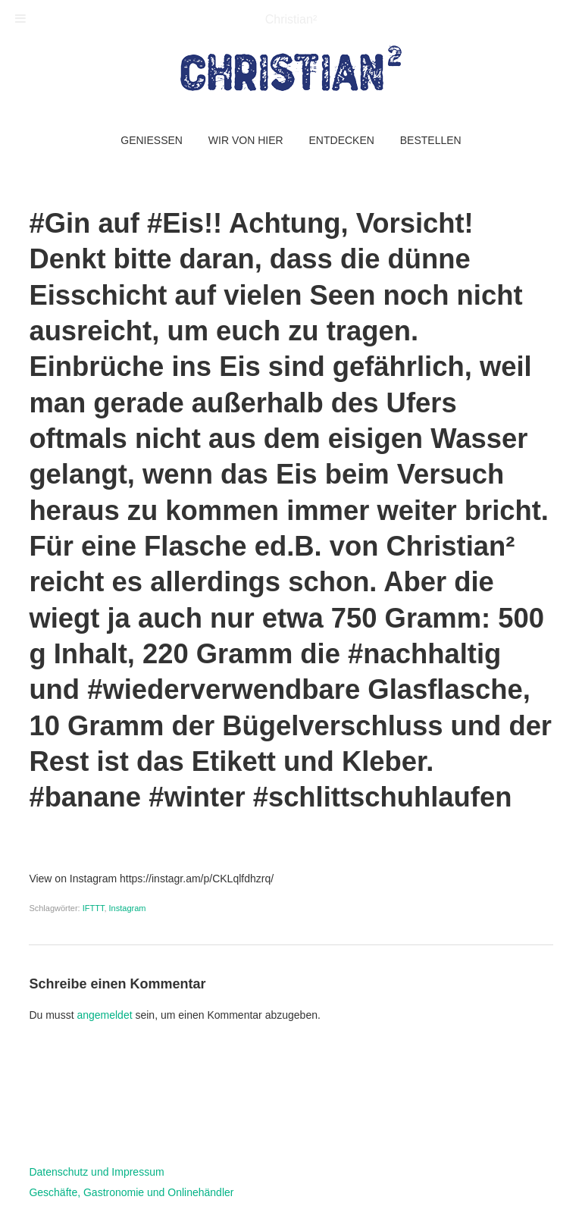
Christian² (291, 19)
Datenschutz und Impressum (96, 1172)
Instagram (127, 908)
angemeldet (104, 1015)
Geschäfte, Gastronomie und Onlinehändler (131, 1192)
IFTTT (94, 908)
